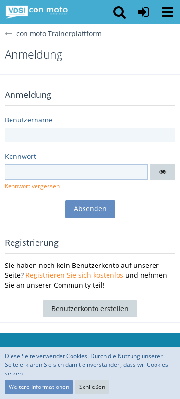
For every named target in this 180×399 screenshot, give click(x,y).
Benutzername (28, 119)
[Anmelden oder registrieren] (143, 12)
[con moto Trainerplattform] (36, 12)
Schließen (92, 387)
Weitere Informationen (39, 387)
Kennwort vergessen (32, 186)
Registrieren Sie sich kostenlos (74, 274)
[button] (167, 12)
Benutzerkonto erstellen (90, 308)
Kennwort (20, 156)
